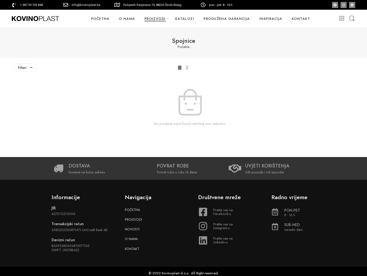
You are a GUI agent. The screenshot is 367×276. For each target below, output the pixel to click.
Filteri (22, 67)
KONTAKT (301, 18)
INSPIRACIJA (270, 18)
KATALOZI (184, 18)
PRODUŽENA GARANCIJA (227, 18)
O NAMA (127, 18)
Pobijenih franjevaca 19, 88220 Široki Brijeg (152, 5)
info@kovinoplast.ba (86, 5)
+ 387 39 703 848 (31, 5)
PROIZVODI (155, 18)
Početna (183, 47)
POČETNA (100, 18)
